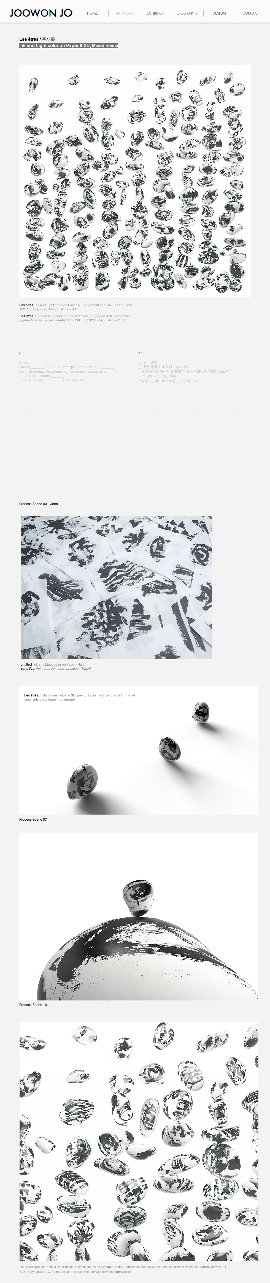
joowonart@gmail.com (116, 1272)
